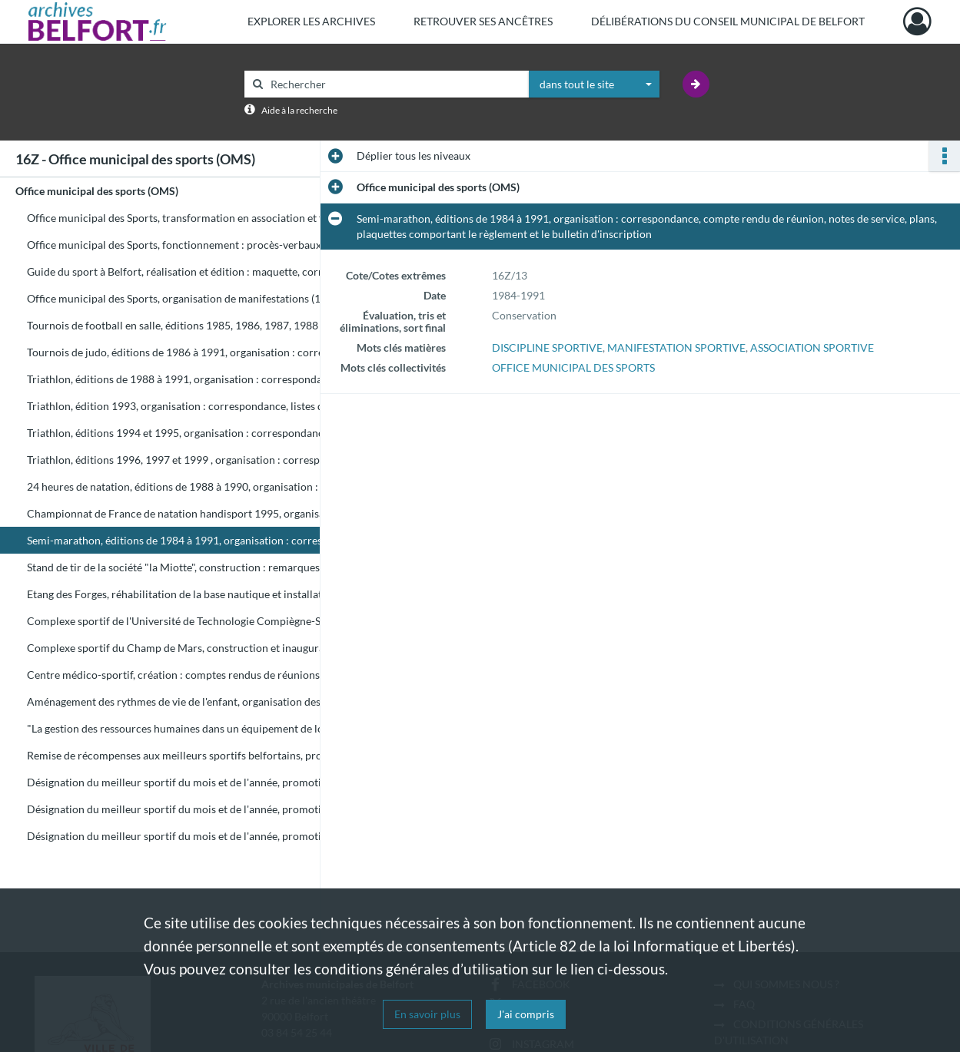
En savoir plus (427, 1014)
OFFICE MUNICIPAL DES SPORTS (573, 367)
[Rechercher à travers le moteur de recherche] (394, 84)
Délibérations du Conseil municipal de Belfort (728, 21)
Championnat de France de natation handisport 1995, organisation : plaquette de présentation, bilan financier (180, 513)
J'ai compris (525, 1014)
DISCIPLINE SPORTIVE (547, 347)
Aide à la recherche (299, 110)
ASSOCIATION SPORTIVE (812, 347)
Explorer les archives (311, 21)
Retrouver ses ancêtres (483, 21)
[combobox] (594, 84)
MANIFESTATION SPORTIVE (676, 347)
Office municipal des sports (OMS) (96, 190)
